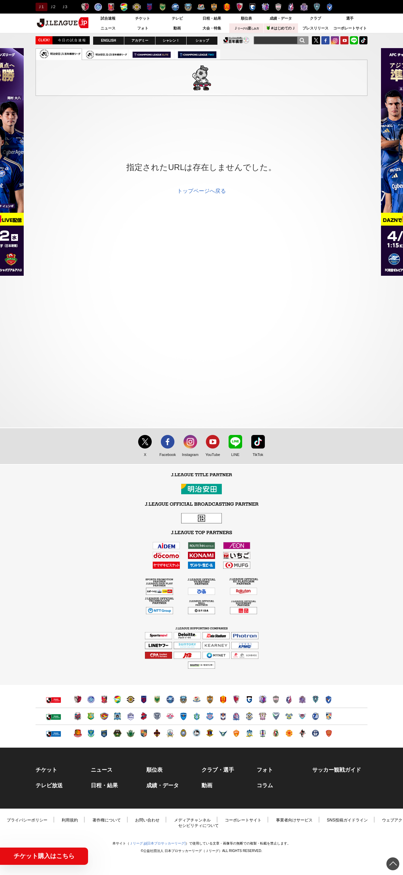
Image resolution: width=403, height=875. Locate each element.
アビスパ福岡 (317, 7)
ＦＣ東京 (149, 7)
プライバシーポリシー (27, 820)
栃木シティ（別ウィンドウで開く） (157, 716)
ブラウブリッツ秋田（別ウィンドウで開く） (117, 716)
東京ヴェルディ (162, 7)
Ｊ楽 (246, 28)
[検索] (302, 40)
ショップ (202, 40)
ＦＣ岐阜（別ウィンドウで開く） (170, 733)
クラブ (315, 18)
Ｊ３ (64, 6)
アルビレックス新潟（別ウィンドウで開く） (223, 716)
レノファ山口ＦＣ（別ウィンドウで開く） (236, 733)
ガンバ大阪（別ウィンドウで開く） (249, 699)
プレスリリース (315, 28)
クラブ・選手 (218, 770)
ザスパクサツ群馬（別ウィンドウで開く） (104, 733)
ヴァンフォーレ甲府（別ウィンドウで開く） (210, 716)
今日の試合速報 (72, 40)
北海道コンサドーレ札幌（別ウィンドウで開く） (77, 716)
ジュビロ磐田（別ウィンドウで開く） (249, 716)
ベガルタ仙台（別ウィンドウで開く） (104, 716)
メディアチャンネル (192, 820)
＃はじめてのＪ (281, 28)
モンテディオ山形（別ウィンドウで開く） (130, 716)
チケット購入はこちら (44, 856)
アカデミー (139, 40)
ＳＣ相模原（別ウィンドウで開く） (117, 733)
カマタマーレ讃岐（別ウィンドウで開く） (249, 733)
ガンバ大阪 (252, 7)
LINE (354, 40)
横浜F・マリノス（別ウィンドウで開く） (196, 699)
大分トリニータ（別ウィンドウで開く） (315, 716)
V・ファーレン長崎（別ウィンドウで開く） (328, 699)
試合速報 (108, 18)
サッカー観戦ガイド (336, 770)
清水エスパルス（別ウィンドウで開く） (210, 699)
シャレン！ (171, 40)
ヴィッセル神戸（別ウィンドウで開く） (276, 699)
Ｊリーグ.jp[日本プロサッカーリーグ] (157, 843)
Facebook (166, 455)
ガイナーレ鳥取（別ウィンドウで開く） (223, 733)
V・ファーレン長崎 (329, 7)
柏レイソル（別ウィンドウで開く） (130, 699)
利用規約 (70, 820)
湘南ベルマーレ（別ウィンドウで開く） (196, 716)
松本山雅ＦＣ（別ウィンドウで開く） (130, 733)
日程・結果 (212, 18)
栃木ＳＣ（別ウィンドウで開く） (91, 733)
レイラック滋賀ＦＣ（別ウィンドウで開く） (183, 733)
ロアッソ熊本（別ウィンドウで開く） (302, 733)
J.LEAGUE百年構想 (236, 40)
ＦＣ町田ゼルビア (175, 7)
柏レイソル (136, 7)
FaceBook (325, 40)
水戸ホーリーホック (98, 7)
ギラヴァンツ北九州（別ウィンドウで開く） (289, 733)
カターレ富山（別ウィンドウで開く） (236, 716)
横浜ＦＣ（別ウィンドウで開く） (183, 716)
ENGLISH (108, 40)
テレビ (177, 18)
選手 (350, 18)
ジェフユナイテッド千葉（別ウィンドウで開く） (117, 699)
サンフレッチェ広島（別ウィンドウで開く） (302, 699)
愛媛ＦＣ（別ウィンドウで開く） (262, 733)
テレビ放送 (49, 785)
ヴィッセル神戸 (278, 7)
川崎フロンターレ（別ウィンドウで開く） (183, 699)
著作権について (106, 820)
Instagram (335, 40)
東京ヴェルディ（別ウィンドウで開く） (157, 699)
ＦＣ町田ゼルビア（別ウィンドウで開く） (170, 699)
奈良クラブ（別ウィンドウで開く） (210, 733)
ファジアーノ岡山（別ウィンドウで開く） (289, 699)
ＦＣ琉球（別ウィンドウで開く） (328, 733)
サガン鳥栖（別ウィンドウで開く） (302, 716)
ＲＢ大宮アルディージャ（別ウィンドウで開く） (170, 716)
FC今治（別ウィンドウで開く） (289, 716)
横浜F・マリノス (201, 7)
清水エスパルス (214, 7)
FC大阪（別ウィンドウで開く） (196, 733)
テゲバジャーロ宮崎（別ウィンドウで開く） (328, 716)
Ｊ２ (52, 6)
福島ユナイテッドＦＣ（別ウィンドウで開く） (77, 733)
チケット (142, 18)
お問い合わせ (147, 820)
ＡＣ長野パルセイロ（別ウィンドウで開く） (144, 733)
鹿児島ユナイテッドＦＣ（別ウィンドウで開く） (315, 733)
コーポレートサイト (350, 28)
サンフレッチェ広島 (304, 7)
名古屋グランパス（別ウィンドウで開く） (223, 699)
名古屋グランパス (226, 7)
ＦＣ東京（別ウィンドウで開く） (144, 699)
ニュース (108, 28)
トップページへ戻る (201, 191)
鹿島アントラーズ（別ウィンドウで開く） (77, 699)
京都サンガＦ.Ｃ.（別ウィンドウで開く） (236, 699)
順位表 (246, 18)
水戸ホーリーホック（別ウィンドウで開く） (91, 699)
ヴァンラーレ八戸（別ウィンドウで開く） (91, 716)
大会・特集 (212, 28)
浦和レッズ (111, 7)
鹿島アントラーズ (85, 7)
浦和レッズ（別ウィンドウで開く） (104, 699)
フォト (142, 28)
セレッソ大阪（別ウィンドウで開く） (262, 699)
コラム (265, 785)
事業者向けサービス (294, 820)
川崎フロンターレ (188, 7)
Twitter (316, 40)
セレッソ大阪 (265, 7)
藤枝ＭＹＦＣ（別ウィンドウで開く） (262, 716)
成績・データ (281, 18)
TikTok (363, 40)
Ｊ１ (40, 6)
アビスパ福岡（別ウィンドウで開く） (315, 699)
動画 (177, 28)
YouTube (344, 40)
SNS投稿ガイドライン (347, 820)
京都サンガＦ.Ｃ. (239, 7)
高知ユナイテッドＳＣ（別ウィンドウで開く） (276, 733)
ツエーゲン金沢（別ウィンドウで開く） (157, 733)
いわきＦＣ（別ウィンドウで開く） (144, 716)
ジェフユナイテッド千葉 (124, 7)
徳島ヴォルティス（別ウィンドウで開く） (276, 716)
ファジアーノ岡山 (291, 7)
